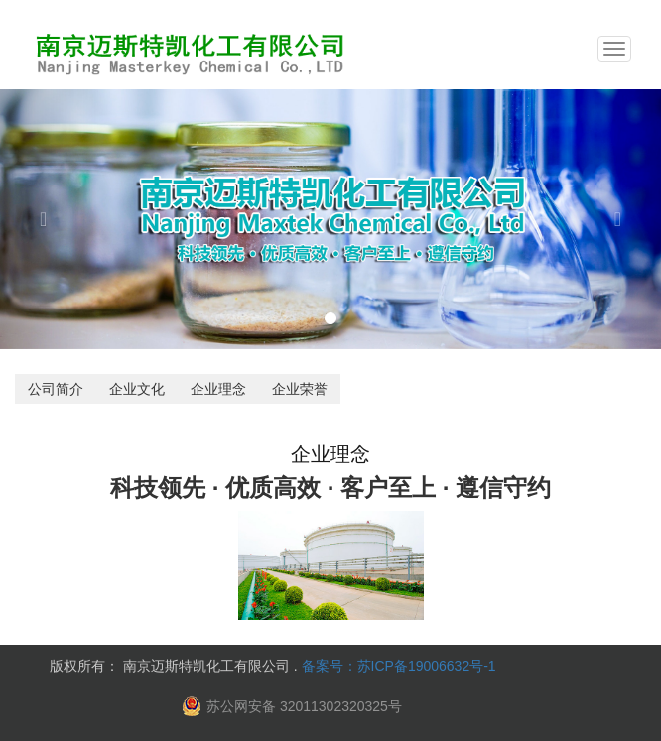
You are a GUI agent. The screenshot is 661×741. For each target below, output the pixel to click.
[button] (49, 219)
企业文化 (137, 389)
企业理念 (218, 389)
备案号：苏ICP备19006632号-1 (399, 666)
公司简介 (55, 389)
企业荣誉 (300, 389)
